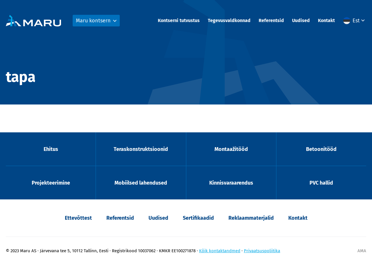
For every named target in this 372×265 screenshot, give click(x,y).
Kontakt (326, 20)
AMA (361, 250)
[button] (354, 21)
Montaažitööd (231, 149)
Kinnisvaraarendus (231, 183)
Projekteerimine (51, 183)
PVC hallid (321, 183)
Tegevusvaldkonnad (229, 20)
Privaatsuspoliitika (262, 250)
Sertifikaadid (198, 218)
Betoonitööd (321, 149)
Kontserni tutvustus (179, 20)
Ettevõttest (78, 218)
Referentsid (271, 20)
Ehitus (51, 149)
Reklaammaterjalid (251, 218)
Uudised (301, 20)
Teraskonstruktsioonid (141, 149)
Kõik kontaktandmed (219, 250)
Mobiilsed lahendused (141, 183)
